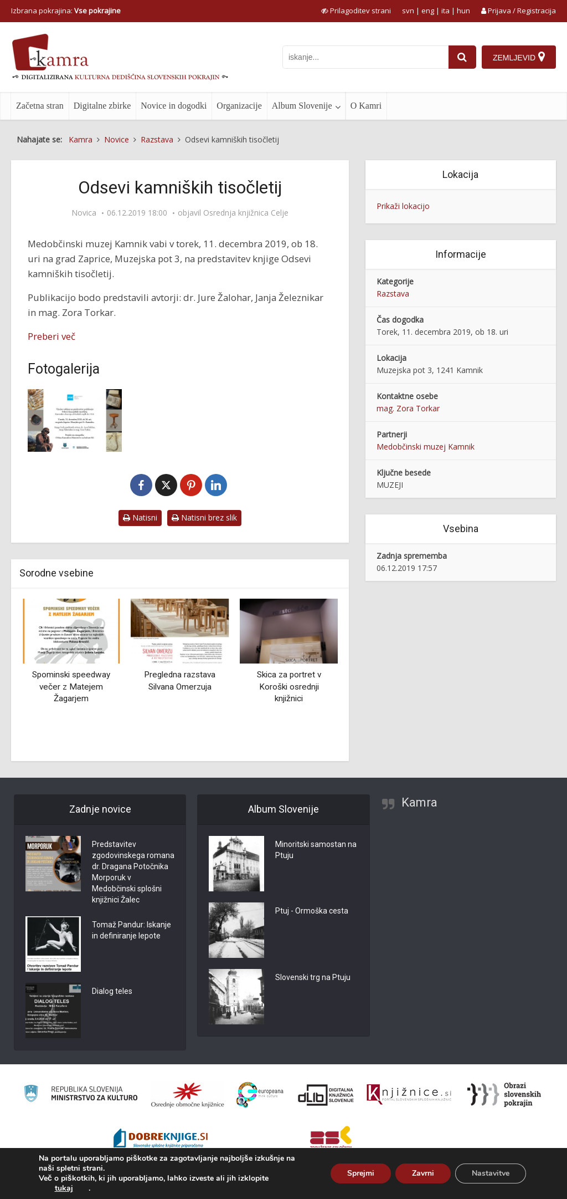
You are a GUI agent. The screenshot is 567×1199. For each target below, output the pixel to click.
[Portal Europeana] (260, 1095)
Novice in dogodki (174, 105)
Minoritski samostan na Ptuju (316, 850)
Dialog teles (112, 991)
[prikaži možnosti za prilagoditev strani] (356, 11)
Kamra (419, 802)
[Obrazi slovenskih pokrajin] (504, 1095)
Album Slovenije (302, 105)
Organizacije (239, 105)
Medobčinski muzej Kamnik (426, 446)
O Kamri (366, 105)
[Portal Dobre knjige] (161, 1140)
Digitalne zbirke (102, 105)
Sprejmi (360, 1173)
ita (445, 11)
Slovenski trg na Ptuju (312, 977)
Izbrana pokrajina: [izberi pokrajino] (66, 11)
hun (463, 11)
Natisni (140, 517)
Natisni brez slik (204, 517)
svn (408, 11)
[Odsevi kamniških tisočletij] (75, 420)
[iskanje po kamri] (365, 57)
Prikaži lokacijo (403, 206)
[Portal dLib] (326, 1095)
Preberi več (51, 336)
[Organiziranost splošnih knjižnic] (188, 1095)
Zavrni (423, 1173)
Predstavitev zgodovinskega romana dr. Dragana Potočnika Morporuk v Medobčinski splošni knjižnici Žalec (133, 872)
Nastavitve (490, 1173)
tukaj (64, 1188)
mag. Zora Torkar (408, 408)
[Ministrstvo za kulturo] (80, 1095)
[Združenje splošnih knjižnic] (331, 1140)
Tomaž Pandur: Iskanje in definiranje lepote (131, 930)
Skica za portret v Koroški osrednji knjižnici (289, 686)
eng (427, 11)
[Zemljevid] (519, 57)
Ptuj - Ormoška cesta (311, 910)
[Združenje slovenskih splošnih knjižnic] (409, 1095)
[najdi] (462, 57)
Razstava (393, 293)
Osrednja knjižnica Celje (245, 213)
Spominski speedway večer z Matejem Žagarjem (71, 686)
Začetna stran (40, 105)
